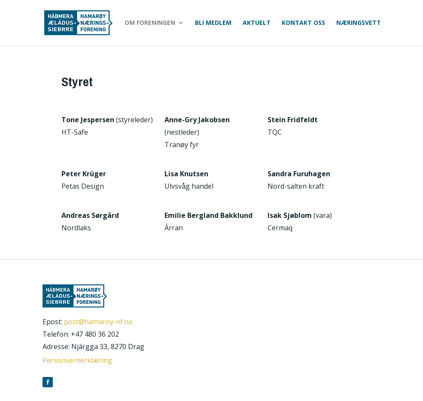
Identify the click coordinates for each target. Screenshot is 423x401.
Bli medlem (213, 23)
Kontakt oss (303, 23)
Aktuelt (257, 23)
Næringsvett (358, 23)
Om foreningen (150, 23)
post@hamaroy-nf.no (98, 321)
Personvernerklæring (77, 360)
